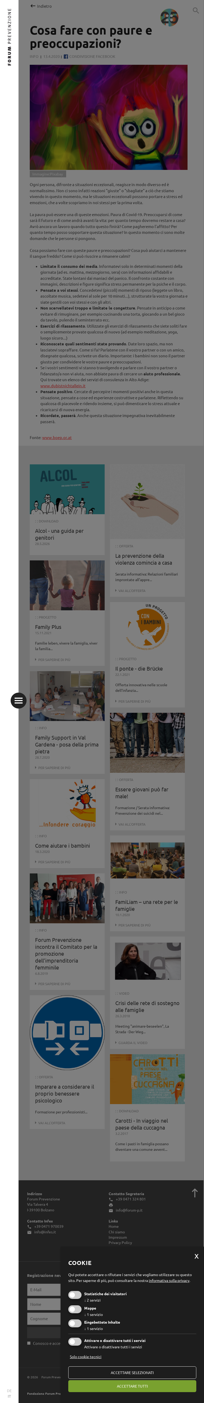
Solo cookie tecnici (85, 1356)
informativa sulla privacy (169, 1280)
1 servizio (93, 1314)
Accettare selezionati (132, 1372)
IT (9, 1396)
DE (9, 1390)
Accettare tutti (132, 1386)
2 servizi (92, 1300)
